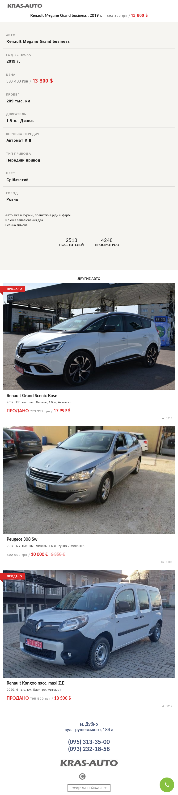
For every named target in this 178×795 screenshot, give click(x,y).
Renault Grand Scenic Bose (32, 395)
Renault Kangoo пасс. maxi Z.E (35, 682)
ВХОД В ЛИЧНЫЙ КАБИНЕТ (89, 788)
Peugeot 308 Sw (22, 539)
